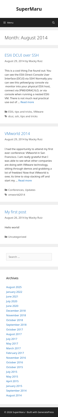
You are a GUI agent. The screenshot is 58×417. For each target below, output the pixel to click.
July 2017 (11, 339)
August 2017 (14, 334)
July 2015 (11, 371)
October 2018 (14, 320)
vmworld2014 (16, 194)
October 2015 (14, 367)
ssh (17, 116)
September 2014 (16, 390)
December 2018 (16, 310)
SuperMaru (29, 9)
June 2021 (12, 296)
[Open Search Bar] (53, 22)
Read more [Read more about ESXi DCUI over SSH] (27, 102)
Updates (30, 190)
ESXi (10, 111)
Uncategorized (17, 237)
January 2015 (14, 386)
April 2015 (12, 381)
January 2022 (14, 292)
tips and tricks (23, 111)
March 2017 (13, 348)
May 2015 (12, 376)
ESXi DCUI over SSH (22, 55)
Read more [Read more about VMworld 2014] (25, 180)
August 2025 (14, 287)
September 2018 (16, 324)
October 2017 (14, 329)
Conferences (16, 190)
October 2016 (14, 362)
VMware (38, 111)
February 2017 (15, 353)
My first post (15, 211)
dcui (10, 116)
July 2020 (11, 301)
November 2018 (16, 315)
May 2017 (12, 343)
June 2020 (12, 306)
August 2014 (14, 395)
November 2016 (16, 357)
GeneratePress (46, 412)
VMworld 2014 (17, 133)
